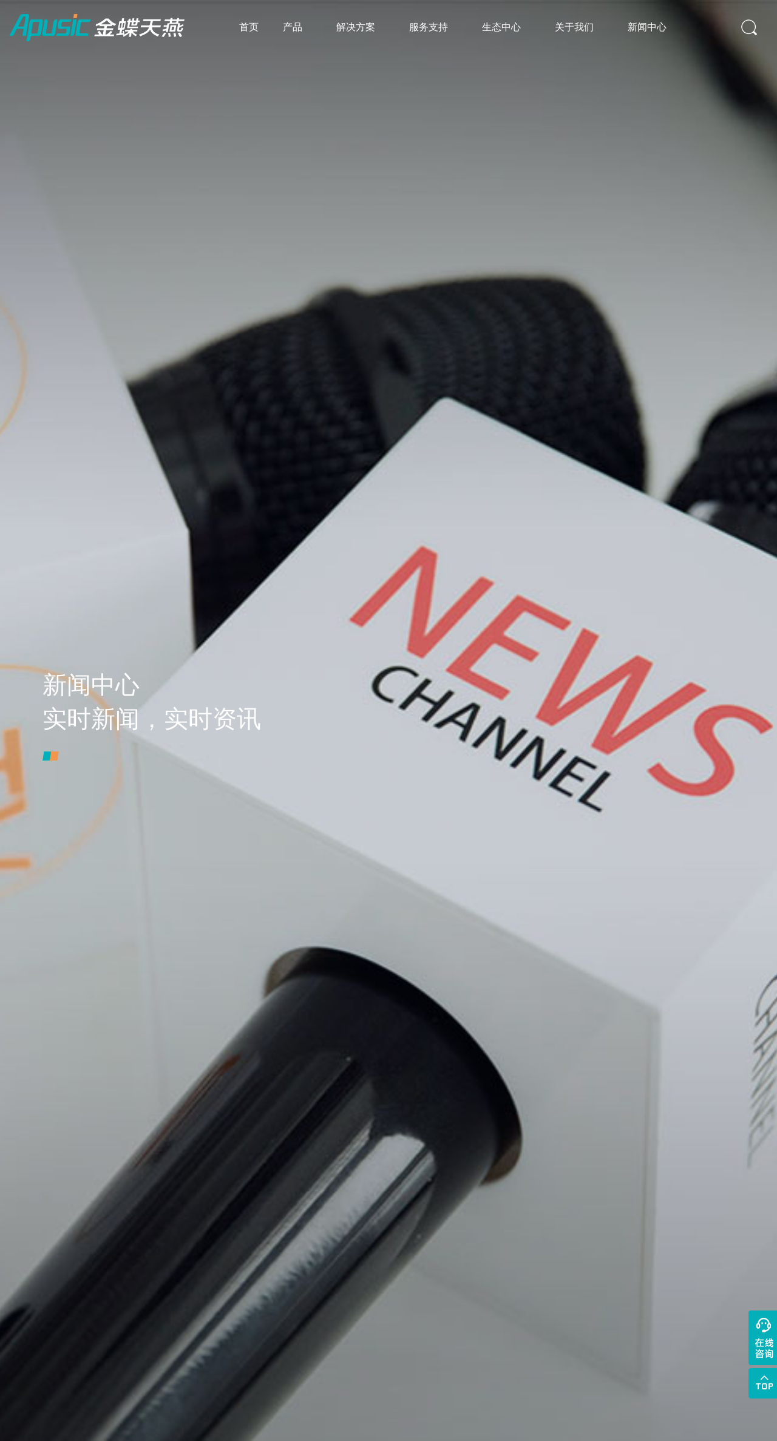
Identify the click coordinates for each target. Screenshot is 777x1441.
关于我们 (574, 27)
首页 (249, 27)
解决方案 (355, 27)
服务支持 (428, 27)
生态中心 (501, 27)
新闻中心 (647, 27)
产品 (292, 27)
